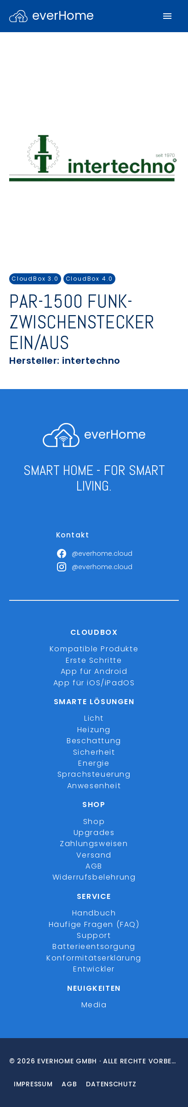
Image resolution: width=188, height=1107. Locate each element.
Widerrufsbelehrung (94, 877)
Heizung (94, 729)
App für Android (94, 671)
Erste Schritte (94, 660)
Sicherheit (94, 752)
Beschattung (94, 740)
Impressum (33, 1084)
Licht (94, 718)
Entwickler (94, 969)
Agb (69, 1084)
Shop (94, 821)
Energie (93, 763)
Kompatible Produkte (94, 649)
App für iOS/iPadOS (94, 683)
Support (94, 935)
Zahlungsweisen (94, 843)
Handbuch (94, 913)
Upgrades (94, 832)
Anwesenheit (94, 785)
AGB (94, 866)
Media (94, 1005)
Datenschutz (111, 1084)
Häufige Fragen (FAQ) (94, 924)
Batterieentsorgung (94, 946)
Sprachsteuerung (94, 774)
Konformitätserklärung (94, 958)
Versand (94, 855)
